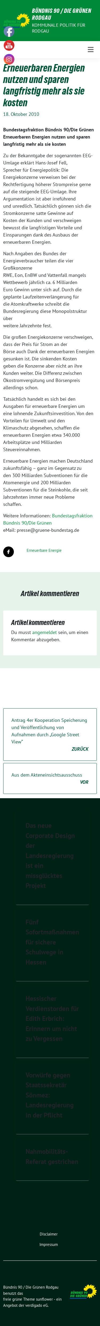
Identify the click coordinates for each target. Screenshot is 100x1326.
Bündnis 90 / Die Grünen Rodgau (61, 14)
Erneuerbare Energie (44, 550)
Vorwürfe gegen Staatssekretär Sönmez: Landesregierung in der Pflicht (50, 1095)
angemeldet (44, 632)
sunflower (44, 1299)
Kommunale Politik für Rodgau (58, 28)
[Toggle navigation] (91, 49)
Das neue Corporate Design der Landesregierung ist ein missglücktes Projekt (50, 855)
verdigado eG (36, 1305)
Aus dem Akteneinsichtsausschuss (50, 779)
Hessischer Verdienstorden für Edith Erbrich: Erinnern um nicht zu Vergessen (52, 1018)
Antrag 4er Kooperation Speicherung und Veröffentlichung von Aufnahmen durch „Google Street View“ (50, 735)
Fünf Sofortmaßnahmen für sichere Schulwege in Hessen (52, 942)
